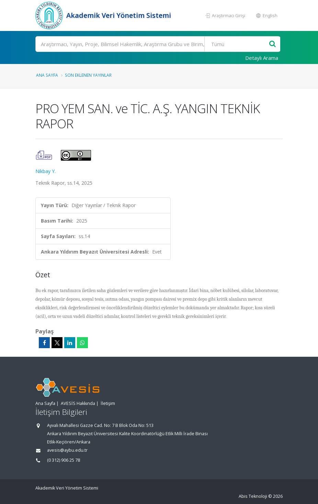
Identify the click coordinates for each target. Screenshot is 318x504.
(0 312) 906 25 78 (63, 460)
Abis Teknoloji (253, 496)
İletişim (108, 403)
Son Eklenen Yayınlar (88, 75)
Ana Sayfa (47, 75)
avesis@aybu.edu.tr (67, 450)
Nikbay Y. (45, 171)
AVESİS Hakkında (78, 403)
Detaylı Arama (261, 57)
